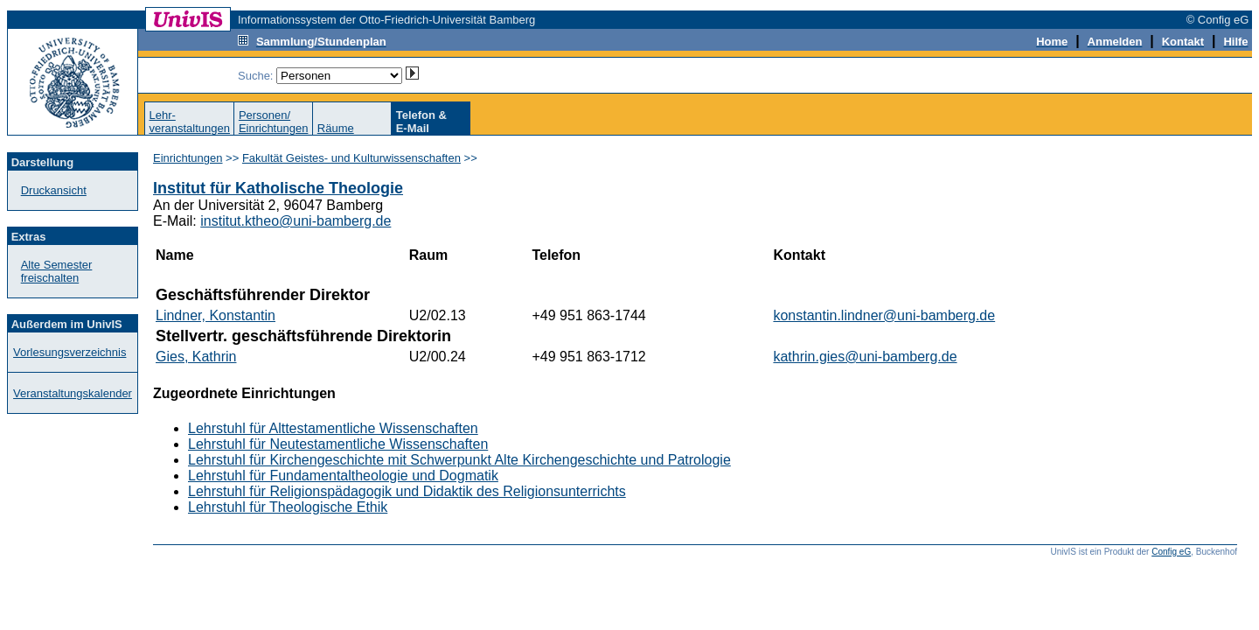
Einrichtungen (188, 157)
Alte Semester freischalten (57, 271)
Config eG (1171, 551)
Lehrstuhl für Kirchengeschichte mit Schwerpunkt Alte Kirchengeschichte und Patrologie (459, 459)
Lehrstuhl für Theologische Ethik (287, 507)
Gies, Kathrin (196, 356)
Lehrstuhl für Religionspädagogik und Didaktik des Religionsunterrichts (407, 491)
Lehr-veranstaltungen (189, 121)
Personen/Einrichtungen (274, 121)
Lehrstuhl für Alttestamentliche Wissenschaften (333, 428)
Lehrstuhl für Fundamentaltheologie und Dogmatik (343, 475)
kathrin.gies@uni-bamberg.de (864, 356)
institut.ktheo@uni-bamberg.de (295, 221)
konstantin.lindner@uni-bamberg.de (884, 315)
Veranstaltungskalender (72, 393)
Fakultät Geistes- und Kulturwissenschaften (351, 157)
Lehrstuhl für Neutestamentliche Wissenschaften (338, 444)
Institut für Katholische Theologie (278, 188)
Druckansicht (54, 190)
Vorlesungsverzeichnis (69, 352)
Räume (335, 128)
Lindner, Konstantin (215, 315)
